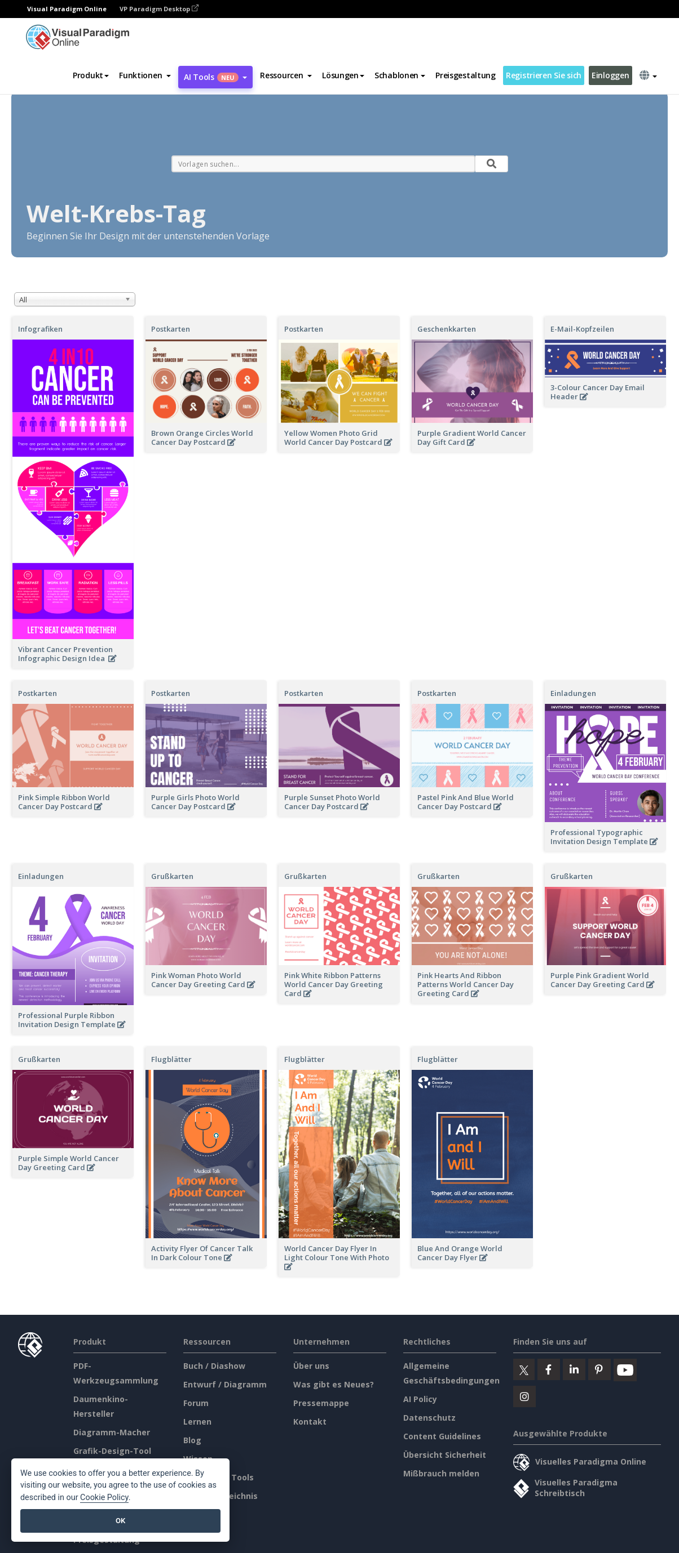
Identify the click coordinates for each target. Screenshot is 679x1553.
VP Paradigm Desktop (159, 9)
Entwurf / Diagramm (225, 1384)
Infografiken (40, 329)
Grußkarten (172, 876)
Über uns (311, 1365)
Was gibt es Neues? (333, 1384)
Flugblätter (171, 1059)
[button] (145, 75)
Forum (196, 1403)
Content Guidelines (442, 1436)
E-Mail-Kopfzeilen (582, 329)
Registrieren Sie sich (543, 75)
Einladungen (573, 693)
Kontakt (310, 1421)
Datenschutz (429, 1417)
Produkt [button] (91, 75)
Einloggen (610, 75)
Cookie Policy (104, 1497)
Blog (192, 1440)
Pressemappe (321, 1403)
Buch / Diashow (214, 1365)
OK (120, 1520)
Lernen (197, 1421)
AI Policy (420, 1399)
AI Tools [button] (215, 77)
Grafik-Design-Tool (112, 1450)
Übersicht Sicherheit (444, 1454)
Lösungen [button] (343, 75)
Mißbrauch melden (441, 1473)
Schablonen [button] (399, 75)
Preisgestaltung (465, 75)
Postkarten (170, 329)
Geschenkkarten (446, 329)
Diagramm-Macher (111, 1432)
